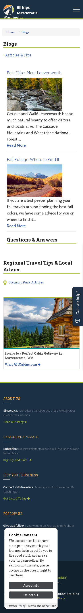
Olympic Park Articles (26, 282)
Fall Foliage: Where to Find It (33, 159)
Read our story (15, 422)
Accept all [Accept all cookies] (31, 586)
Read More (16, 145)
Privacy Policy (16, 606)
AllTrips (23, 7)
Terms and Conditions (42, 606)
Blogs (25, 32)
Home (11, 32)
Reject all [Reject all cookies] (31, 595)
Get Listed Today (16, 498)
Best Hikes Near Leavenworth (34, 72)
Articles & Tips (18, 55)
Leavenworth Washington (20, 15)
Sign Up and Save (17, 460)
